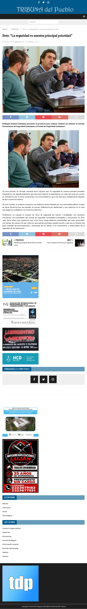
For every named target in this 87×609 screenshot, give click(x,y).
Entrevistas (6, 536)
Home (4, 511)
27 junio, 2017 (9, 41)
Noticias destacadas (10, 548)
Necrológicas (7, 515)
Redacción (20, 41)
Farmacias (6, 507)
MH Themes (62, 606)
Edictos (5, 503)
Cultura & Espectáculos (11, 528)
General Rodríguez (9, 540)
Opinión (5, 552)
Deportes (6, 532)
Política (31, 41)
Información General (10, 544)
